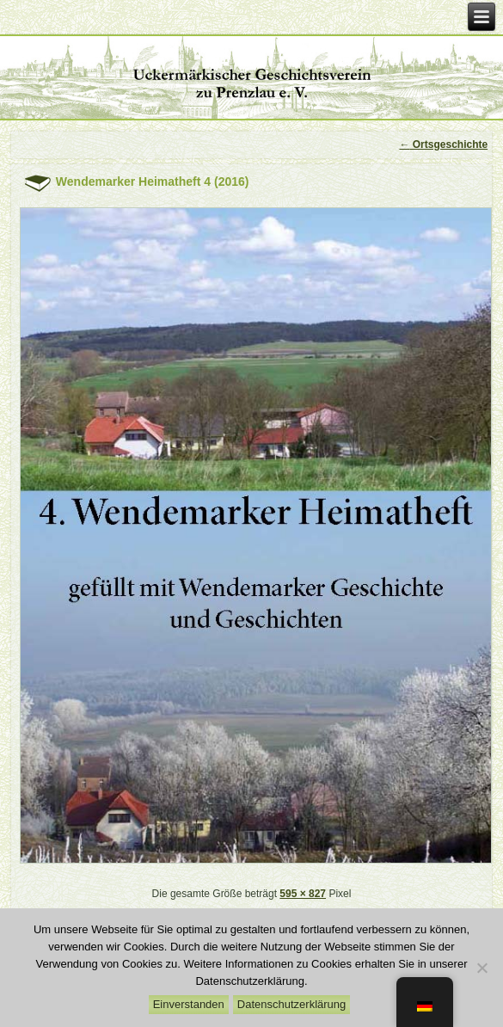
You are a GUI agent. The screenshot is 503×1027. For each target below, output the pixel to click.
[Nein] (481, 967)
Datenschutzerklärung (291, 1004)
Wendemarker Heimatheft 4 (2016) (152, 181)
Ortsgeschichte (443, 144)
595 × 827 (302, 894)
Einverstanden (188, 1004)
